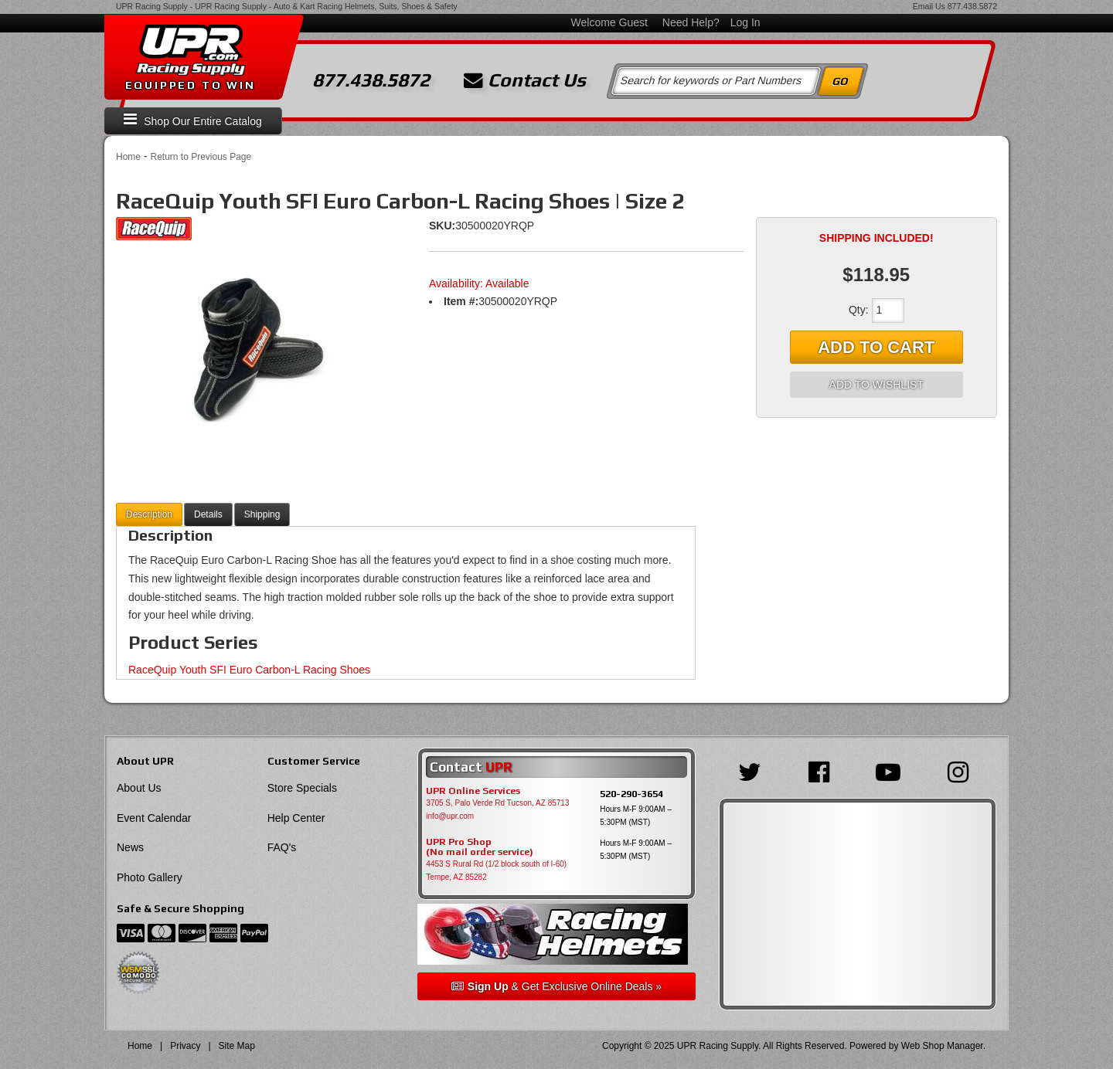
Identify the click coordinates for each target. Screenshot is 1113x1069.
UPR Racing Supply (152, 6)
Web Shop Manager (942, 1045)
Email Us (929, 6)
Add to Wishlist (876, 384)
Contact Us (525, 80)
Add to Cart (876, 347)
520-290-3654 (631, 793)
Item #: (461, 301)
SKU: (442, 225)
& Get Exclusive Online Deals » (556, 986)
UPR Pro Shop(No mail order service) (479, 847)
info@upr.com (450, 816)
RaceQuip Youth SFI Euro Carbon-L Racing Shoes (249, 669)
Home (128, 156)
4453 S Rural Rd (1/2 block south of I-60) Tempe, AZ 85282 (496, 870)
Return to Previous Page (200, 156)
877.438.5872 (972, 6)
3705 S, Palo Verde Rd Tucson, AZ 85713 (497, 803)
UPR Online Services (473, 791)
